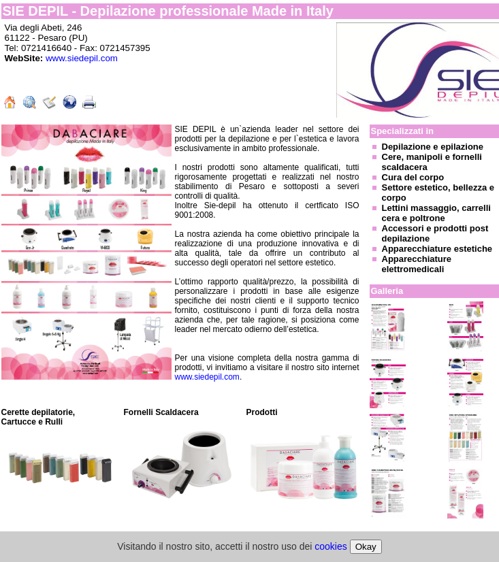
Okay (365, 547)
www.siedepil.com (82, 58)
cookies (331, 546)
